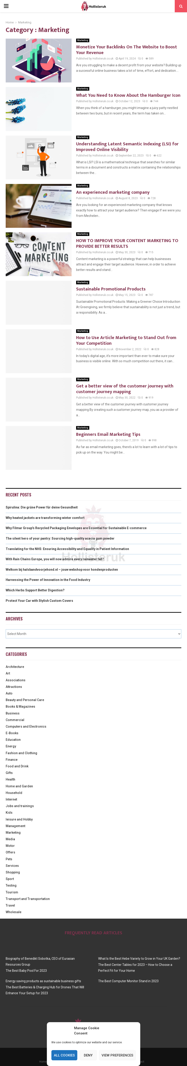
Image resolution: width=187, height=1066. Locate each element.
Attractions (14, 687)
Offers (10, 852)
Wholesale (13, 912)
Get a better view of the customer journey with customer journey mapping (124, 389)
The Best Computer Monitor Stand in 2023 (128, 981)
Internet (11, 799)
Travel (10, 905)
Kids (9, 812)
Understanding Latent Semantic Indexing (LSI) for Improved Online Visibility (127, 147)
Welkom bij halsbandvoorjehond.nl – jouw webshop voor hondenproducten (62, 569)
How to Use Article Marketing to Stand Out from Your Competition (126, 340)
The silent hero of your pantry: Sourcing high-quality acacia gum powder (60, 538)
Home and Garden (19, 786)
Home (43, 1061)
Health (10, 779)
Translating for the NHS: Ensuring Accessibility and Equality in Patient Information (67, 549)
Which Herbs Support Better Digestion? (35, 590)
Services (12, 866)
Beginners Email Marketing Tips (108, 434)
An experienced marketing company (113, 192)
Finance (11, 759)
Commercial (15, 720)
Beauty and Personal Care (25, 700)
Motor (10, 846)
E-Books (12, 733)
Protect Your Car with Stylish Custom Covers (39, 600)
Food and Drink (17, 766)
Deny (88, 1055)
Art (8, 673)
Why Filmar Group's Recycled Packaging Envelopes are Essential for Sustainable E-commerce (76, 528)
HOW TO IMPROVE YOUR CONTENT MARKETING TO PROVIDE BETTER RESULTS (127, 243)
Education (13, 739)
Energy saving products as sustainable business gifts (43, 981)
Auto (9, 693)
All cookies (64, 1055)
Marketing (82, 40)
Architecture (15, 667)
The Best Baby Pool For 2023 (26, 970)
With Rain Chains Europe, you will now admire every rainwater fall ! (55, 559)
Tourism (12, 892)
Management (15, 826)
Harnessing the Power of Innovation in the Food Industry (48, 580)
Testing (11, 885)
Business (13, 713)
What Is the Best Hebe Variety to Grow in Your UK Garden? (139, 958)
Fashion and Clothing (21, 753)
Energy (11, 746)
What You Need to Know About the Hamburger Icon (128, 95)
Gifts (9, 773)
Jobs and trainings (20, 806)
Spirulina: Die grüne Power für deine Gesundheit (42, 507)
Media (10, 839)
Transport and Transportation (28, 899)
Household (14, 793)
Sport (10, 879)
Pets (9, 859)
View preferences (117, 1055)
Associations (15, 680)
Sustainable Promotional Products (111, 289)
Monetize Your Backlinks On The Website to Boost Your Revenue (126, 50)
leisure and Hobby (19, 819)
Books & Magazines (20, 706)
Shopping (13, 872)
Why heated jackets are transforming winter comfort (45, 518)
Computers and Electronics (26, 726)
